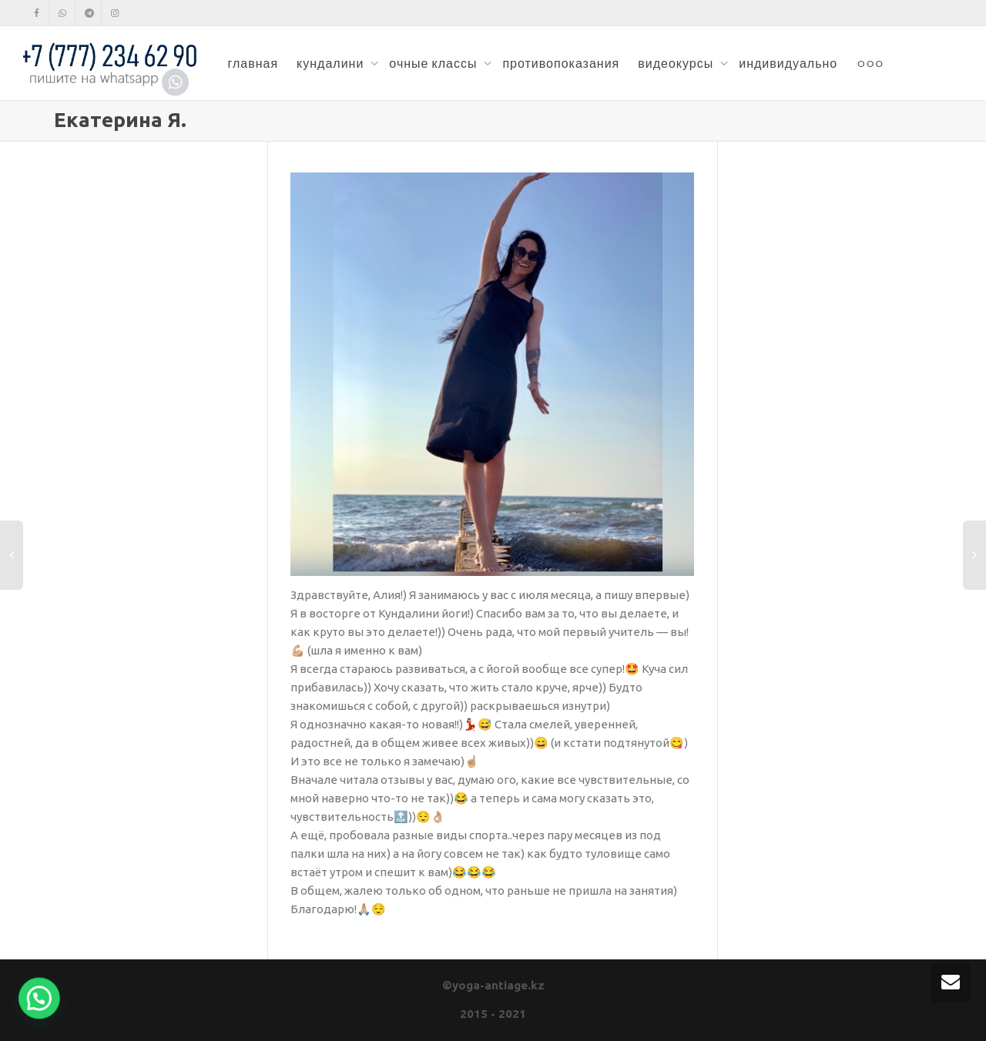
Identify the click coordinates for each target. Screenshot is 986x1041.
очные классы (434, 63)
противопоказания (560, 63)
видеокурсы (677, 63)
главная (252, 63)
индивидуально (788, 63)
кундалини (332, 63)
